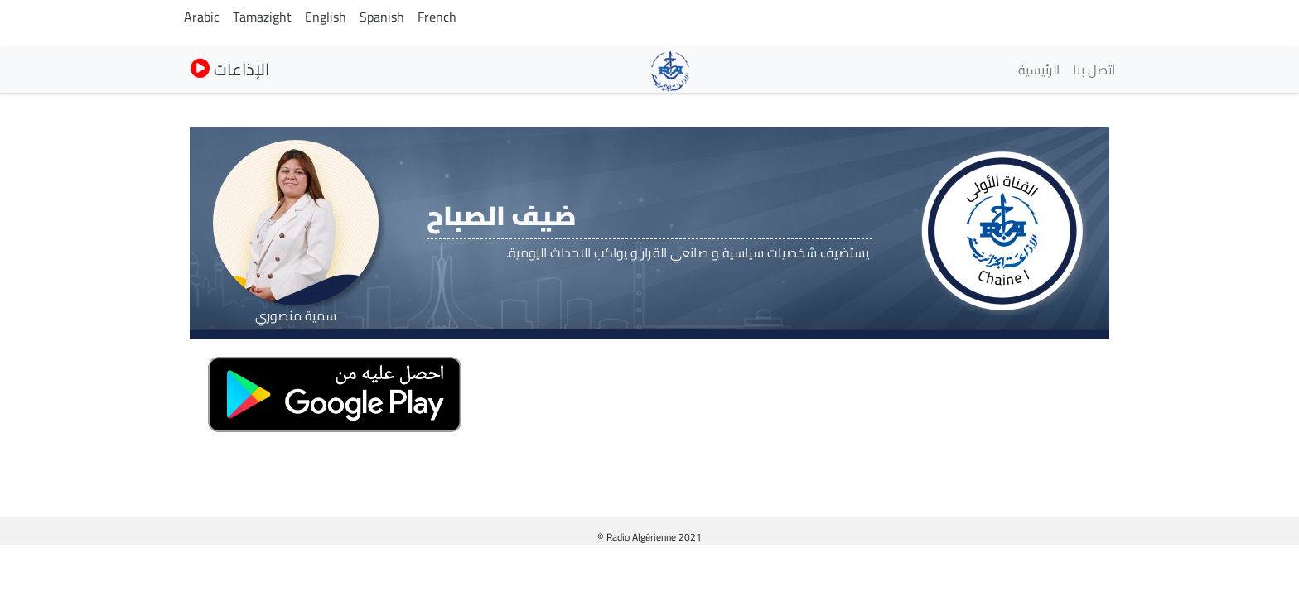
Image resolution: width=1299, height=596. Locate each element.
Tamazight (262, 16)
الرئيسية (1039, 69)
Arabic (202, 16)
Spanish (382, 16)
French (437, 16)
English (325, 16)
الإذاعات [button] (230, 69)
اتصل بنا (1094, 69)
